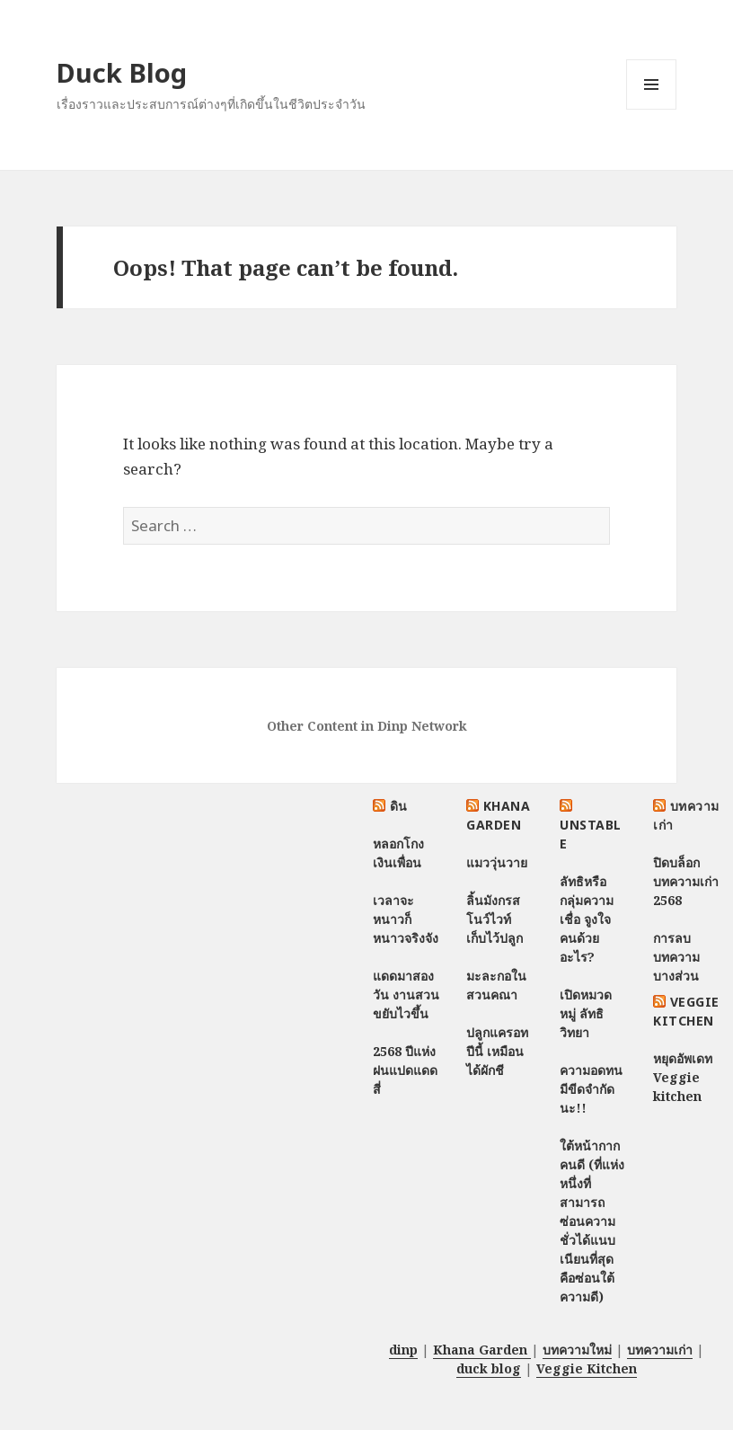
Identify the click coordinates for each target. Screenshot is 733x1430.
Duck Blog (122, 72)
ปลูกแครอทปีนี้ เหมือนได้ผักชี (497, 1051)
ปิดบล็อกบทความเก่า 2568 (686, 881)
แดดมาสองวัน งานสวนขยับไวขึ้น (406, 994)
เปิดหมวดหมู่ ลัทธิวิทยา (586, 1013)
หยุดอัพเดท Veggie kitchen (682, 1077)
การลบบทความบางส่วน (676, 956)
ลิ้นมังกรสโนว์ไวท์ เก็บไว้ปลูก (494, 919)
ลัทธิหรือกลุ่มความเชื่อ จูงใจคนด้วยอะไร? (587, 919)
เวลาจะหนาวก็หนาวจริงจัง (405, 919)
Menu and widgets (651, 109)
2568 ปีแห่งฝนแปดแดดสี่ (405, 1070)
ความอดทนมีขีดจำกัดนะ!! (591, 1088)
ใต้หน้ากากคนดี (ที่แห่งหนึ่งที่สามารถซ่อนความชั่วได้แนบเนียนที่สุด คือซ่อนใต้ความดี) (592, 1221)
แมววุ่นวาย (496, 862)
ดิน (399, 805)
